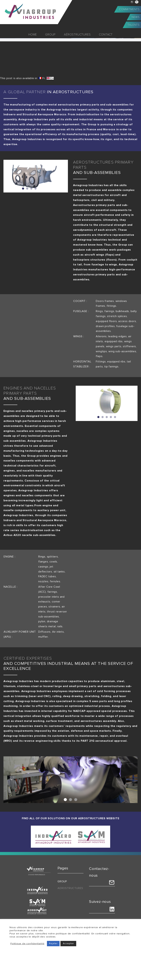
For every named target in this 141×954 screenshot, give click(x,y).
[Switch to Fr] (132, 2)
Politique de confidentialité (27, 943)
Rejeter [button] (53, 943)
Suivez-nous (100, 901)
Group (62, 881)
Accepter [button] (68, 943)
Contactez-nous (99, 872)
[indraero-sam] (70, 827)
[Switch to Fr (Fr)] (42, 78)
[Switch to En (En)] (50, 78)
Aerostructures (70, 888)
